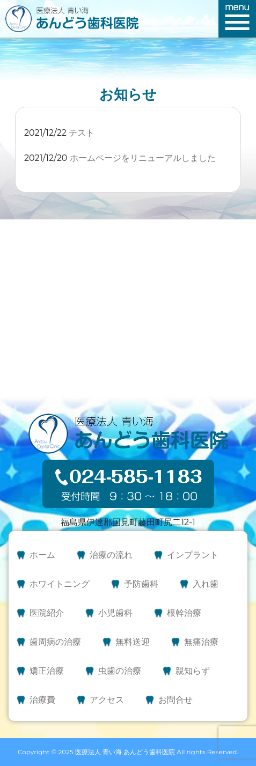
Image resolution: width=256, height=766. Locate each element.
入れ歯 (205, 584)
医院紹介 (47, 613)
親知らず (192, 671)
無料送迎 (132, 642)
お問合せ (175, 700)
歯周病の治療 (55, 642)
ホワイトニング (60, 584)
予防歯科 (141, 584)
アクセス (107, 700)
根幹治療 (184, 613)
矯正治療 (47, 671)
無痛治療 (201, 642)
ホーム (42, 555)
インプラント (192, 555)
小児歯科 (115, 613)
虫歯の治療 (119, 671)
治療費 (42, 700)
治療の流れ (111, 555)
